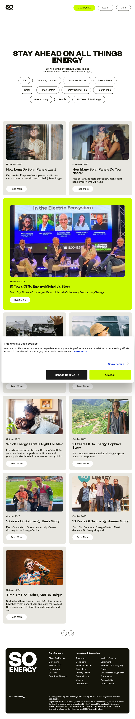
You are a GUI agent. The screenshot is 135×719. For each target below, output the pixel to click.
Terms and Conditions (81, 659)
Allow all (110, 374)
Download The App (58, 676)
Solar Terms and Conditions (84, 667)
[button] (123, 8)
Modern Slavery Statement (108, 659)
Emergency (54, 668)
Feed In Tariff (55, 665)
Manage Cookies (67, 374)
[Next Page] (71, 633)
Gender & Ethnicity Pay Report (112, 667)
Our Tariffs (54, 661)
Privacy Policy (83, 672)
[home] (9, 7)
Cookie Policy (82, 676)
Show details (116, 363)
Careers (53, 672)
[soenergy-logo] (28, 668)
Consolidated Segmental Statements (112, 674)
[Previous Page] (64, 633)
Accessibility (107, 679)
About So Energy (57, 658)
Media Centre (107, 683)
